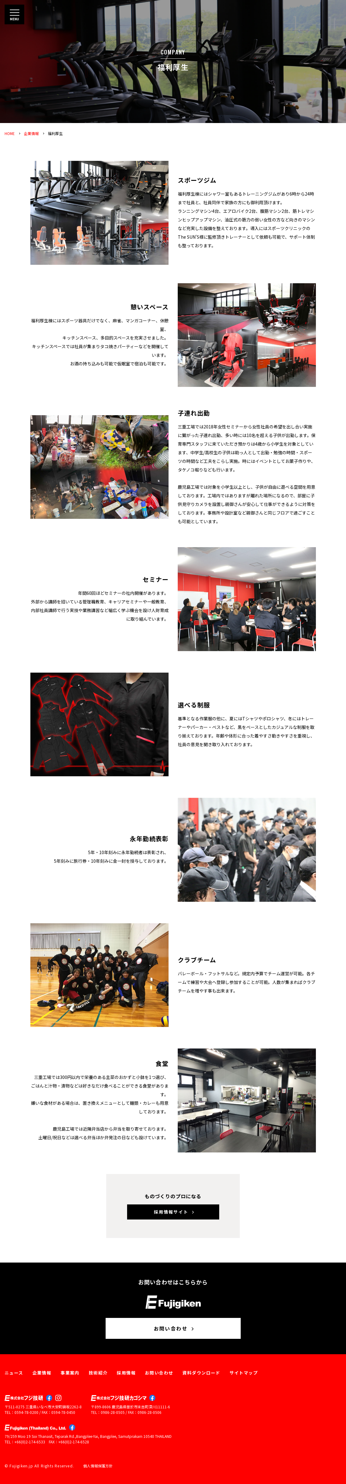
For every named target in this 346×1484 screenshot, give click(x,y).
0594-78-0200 (26, 1412)
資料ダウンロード (201, 1373)
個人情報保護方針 (98, 1465)
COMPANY (173, 52)
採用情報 (126, 1373)
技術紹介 (98, 1373)
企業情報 (31, 133)
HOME (10, 133)
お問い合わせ (175, 1328)
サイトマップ (244, 1373)
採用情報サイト (175, 1212)
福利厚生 (55, 133)
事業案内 (70, 1373)
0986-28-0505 (113, 1412)
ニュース (14, 1373)
